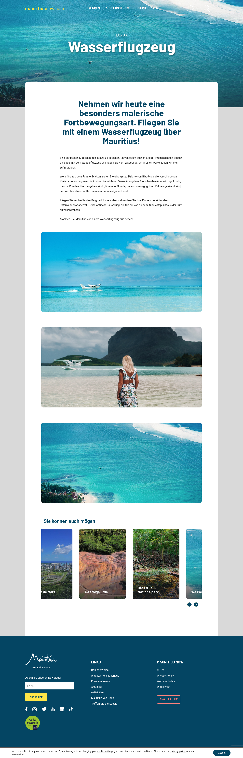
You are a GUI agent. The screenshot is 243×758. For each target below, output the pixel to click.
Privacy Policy (165, 675)
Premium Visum (100, 681)
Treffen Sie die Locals (104, 703)
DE (176, 699)
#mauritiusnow (41, 667)
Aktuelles (96, 686)
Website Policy (166, 681)
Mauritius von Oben (102, 698)
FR (169, 699)
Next (196, 604)
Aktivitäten (97, 692)
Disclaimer (163, 686)
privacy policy (178, 751)
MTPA (160, 670)
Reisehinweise (100, 670)
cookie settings (105, 751)
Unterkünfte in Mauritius (105, 675)
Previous (189, 604)
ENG (162, 699)
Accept (221, 752)
